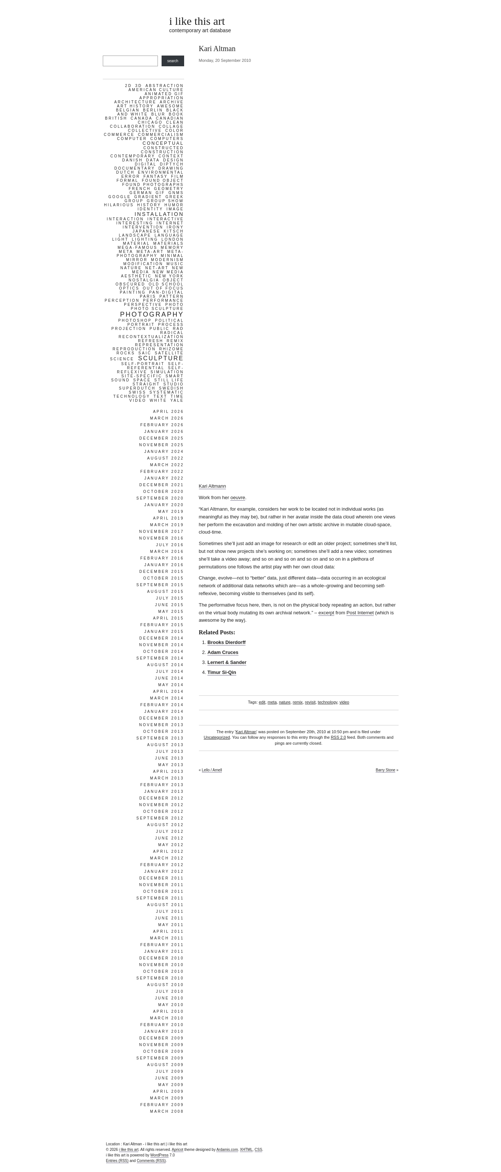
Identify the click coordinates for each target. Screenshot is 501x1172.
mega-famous (138, 248)
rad (178, 329)
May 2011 (171, 925)
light (120, 239)
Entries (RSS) (117, 1161)
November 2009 (161, 1045)
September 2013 (160, 738)
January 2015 (164, 632)
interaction (125, 219)
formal (127, 180)
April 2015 (168, 618)
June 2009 (169, 1078)
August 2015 (165, 592)
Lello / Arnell (212, 770)
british (116, 118)
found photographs (153, 185)
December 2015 (161, 572)
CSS (259, 1150)
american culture (156, 90)
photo (174, 305)
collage (171, 126)
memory (172, 248)
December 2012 (161, 798)
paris (148, 296)
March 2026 (167, 418)
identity (150, 209)
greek (174, 197)
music (175, 264)
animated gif (164, 94)
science (122, 359)
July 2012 (170, 831)
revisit (310, 702)
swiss (137, 392)
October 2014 (163, 652)
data (153, 160)
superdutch (137, 388)
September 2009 (160, 1058)
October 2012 (163, 811)
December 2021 (161, 485)
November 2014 (161, 645)
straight (146, 384)
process (171, 325)
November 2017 (161, 532)
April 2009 (168, 1091)
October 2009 (163, 1051)
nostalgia (144, 280)
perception (122, 300)
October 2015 (163, 578)
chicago (150, 122)
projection (128, 329)
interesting (134, 223)
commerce (119, 135)
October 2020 (163, 492)
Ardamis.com (227, 1150)
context (171, 156)
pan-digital (166, 292)
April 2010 (168, 1011)
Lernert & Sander (226, 662)
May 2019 (171, 512)
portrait (141, 325)
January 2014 (164, 711)
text (160, 396)
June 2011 (169, 918)
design (173, 160)
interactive (165, 219)
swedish (171, 388)
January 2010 (164, 1031)
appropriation (161, 98)
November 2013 (161, 725)
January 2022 (164, 478)
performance (163, 300)
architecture (135, 102)
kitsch (174, 231)
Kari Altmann (212, 486)
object (173, 280)
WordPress (159, 1155)
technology (327, 702)
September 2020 (160, 498)
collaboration (132, 126)
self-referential (155, 366)
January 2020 (164, 505)
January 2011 (164, 951)
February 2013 (162, 785)
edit (262, 702)
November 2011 (161, 885)
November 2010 (161, 965)
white (158, 400)
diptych (172, 164)
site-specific (141, 376)
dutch (125, 172)
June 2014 (169, 678)
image (175, 209)
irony (175, 227)
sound (120, 380)
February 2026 (162, 425)
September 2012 (160, 818)
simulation (167, 372)
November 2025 (161, 445)
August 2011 (165, 905)
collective (145, 130)
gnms (176, 193)
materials (168, 243)
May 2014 (171, 685)
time (177, 396)
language (169, 235)
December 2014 (161, 638)
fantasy (155, 176)
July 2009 (170, 1071)
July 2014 (170, 672)
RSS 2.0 (338, 737)
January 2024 (164, 452)
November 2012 (161, 805)
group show (165, 201)
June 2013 (169, 758)
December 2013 (161, 718)
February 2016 (162, 558)
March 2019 (167, 525)
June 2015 (169, 605)
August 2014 (165, 665)
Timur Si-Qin (221, 672)
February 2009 (162, 1105)
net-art (157, 268)
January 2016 (164, 565)
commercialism (161, 135)
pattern (171, 296)
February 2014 (162, 705)
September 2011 (160, 898)
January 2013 (164, 791)
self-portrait (143, 364)
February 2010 (162, 1025)
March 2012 (167, 858)
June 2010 (169, 998)
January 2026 (164, 432)
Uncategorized (217, 737)
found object (163, 180)
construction (162, 152)
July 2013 (170, 751)
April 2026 (168, 412)
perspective (143, 305)
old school (166, 284)
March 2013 (167, 778)
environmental (161, 172)
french (140, 189)
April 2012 (168, 851)
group (134, 201)
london (173, 239)
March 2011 (167, 938)
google (119, 197)
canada (142, 118)
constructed (163, 148)
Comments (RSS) (151, 1161)
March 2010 (167, 1018)
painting (133, 292)
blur (158, 114)
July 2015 (170, 598)
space (142, 380)
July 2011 (170, 911)
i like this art (197, 21)
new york (169, 276)
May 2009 (171, 1085)
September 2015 (160, 585)
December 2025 (161, 438)
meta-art (150, 252)
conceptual (163, 143)
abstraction (164, 86)
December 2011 (161, 878)
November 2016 (161, 538)
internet (170, 223)
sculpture (161, 358)
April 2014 (168, 691)
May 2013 (171, 765)
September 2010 (160, 978)
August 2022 (165, 458)
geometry (169, 189)
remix (298, 702)
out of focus (163, 288)
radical (172, 333)
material (136, 243)
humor (174, 205)
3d (138, 86)
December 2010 (161, 958)
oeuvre (237, 497)
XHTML (246, 1150)
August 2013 (165, 745)
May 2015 (171, 612)
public (159, 329)
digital (146, 164)
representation (159, 345)
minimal (172, 256)
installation (159, 214)
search (172, 61)
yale (177, 400)
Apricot (177, 1150)
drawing (171, 168)
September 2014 (160, 658)
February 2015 (162, 625)
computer (132, 139)
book (176, 114)
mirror (137, 260)
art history (135, 106)
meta (272, 702)
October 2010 (163, 971)
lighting (145, 239)
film (177, 176)
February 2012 (162, 865)
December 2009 (161, 1038)
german (140, 193)
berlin (153, 110)
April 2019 (168, 518)
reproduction (134, 349)
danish (132, 160)
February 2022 (162, 472)
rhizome (171, 349)
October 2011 (163, 891)
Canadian (170, 118)
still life (169, 380)
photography (152, 314)
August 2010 (165, 985)
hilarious (119, 205)
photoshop (135, 320)
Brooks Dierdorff (226, 642)
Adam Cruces (222, 652)
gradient (148, 197)
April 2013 (168, 771)
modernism (167, 260)
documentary (134, 168)
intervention (143, 227)
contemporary (133, 156)
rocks (125, 353)
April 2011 (168, 931)
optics (129, 288)
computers (167, 139)
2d (128, 86)
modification (143, 264)
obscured (130, 284)
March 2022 (167, 465)
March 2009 (167, 1098)
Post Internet (360, 612)
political (169, 320)
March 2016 (167, 552)
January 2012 (164, 871)
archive (172, 102)
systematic (166, 392)
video (344, 702)
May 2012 (171, 845)
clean (175, 122)
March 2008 (167, 1111)
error (130, 176)
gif (160, 193)
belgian (128, 110)
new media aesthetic (152, 274)
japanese (147, 231)
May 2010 (171, 1005)
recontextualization (151, 337)
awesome (170, 106)
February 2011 (162, 945)
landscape (135, 235)
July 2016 (170, 545)
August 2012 (165, 825)
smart (175, 376)
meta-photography (150, 254)
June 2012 (169, 838)
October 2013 (163, 731)
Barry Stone (385, 770)
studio (173, 384)
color (174, 130)
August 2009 (165, 1065)
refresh (150, 341)
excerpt (326, 612)
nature (284, 702)
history (149, 205)
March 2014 (167, 698)
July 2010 (170, 991)
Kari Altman (246, 731)
